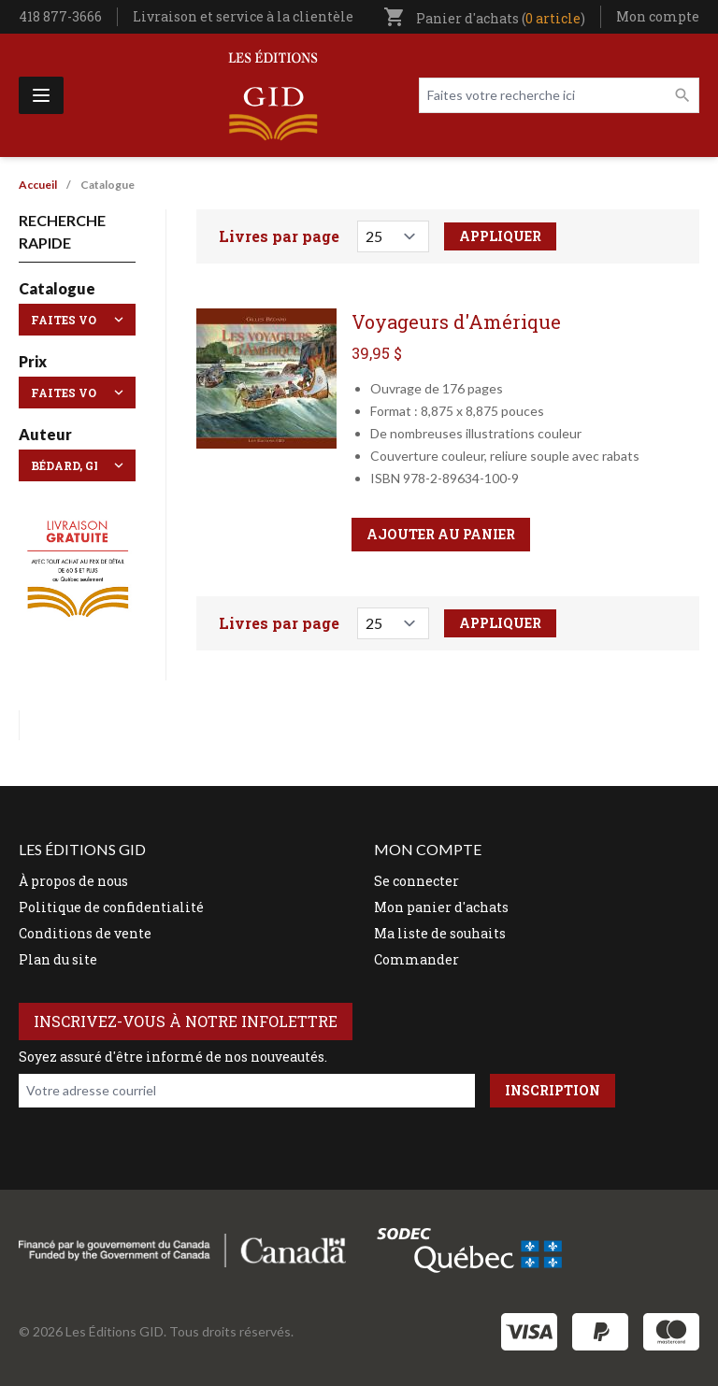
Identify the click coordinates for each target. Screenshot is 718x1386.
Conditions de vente (85, 933)
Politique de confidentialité (111, 907)
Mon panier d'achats (441, 907)
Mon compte (657, 16)
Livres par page (279, 236)
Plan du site (58, 959)
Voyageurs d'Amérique (456, 321)
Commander (416, 959)
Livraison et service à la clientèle (243, 16)
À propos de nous (73, 881)
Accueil (38, 185)
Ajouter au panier (440, 534)
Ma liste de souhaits (440, 933)
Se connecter (416, 881)
